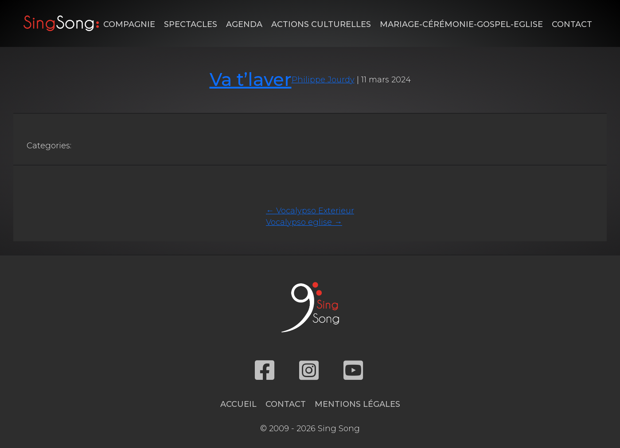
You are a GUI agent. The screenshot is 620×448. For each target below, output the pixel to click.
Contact (572, 24)
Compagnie (129, 24)
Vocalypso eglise (304, 222)
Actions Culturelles (321, 24)
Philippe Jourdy (323, 80)
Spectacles (190, 24)
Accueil (238, 404)
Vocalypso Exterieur (310, 211)
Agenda (244, 24)
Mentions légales (357, 404)
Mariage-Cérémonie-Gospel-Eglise (461, 24)
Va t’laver (251, 79)
